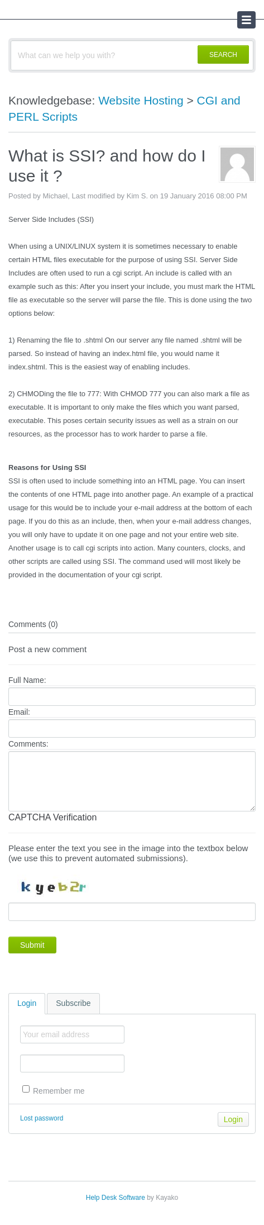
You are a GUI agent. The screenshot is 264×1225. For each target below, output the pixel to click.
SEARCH (223, 55)
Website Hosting (141, 100)
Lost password (41, 1118)
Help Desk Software (115, 1198)
